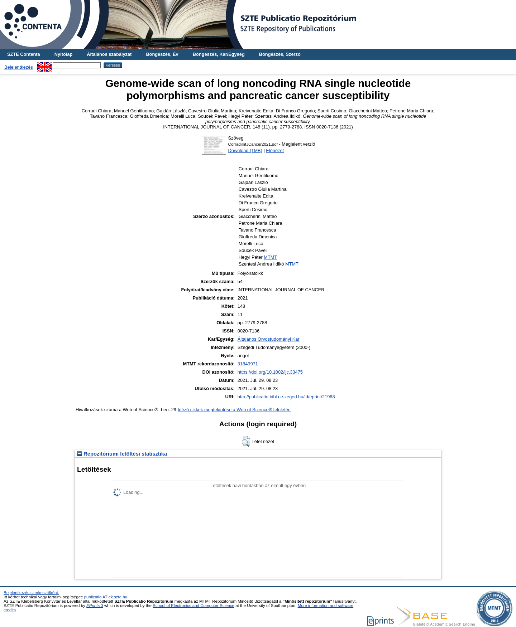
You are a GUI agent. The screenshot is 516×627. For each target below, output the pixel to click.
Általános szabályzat (109, 54)
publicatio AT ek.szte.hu (106, 597)
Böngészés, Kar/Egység (219, 54)
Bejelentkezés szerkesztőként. (31, 592)
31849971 (248, 363)
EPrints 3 (94, 605)
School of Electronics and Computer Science (193, 605)
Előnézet (275, 150)
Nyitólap (63, 54)
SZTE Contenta (23, 54)
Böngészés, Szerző (280, 54)
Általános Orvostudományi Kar (269, 339)
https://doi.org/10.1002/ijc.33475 (270, 372)
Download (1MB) (245, 150)
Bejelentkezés (18, 67)
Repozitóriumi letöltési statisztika (122, 454)
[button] (246, 441)
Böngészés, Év (162, 54)
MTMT (270, 257)
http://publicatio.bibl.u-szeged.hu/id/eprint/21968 (286, 396)
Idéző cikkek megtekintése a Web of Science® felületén (234, 409)
